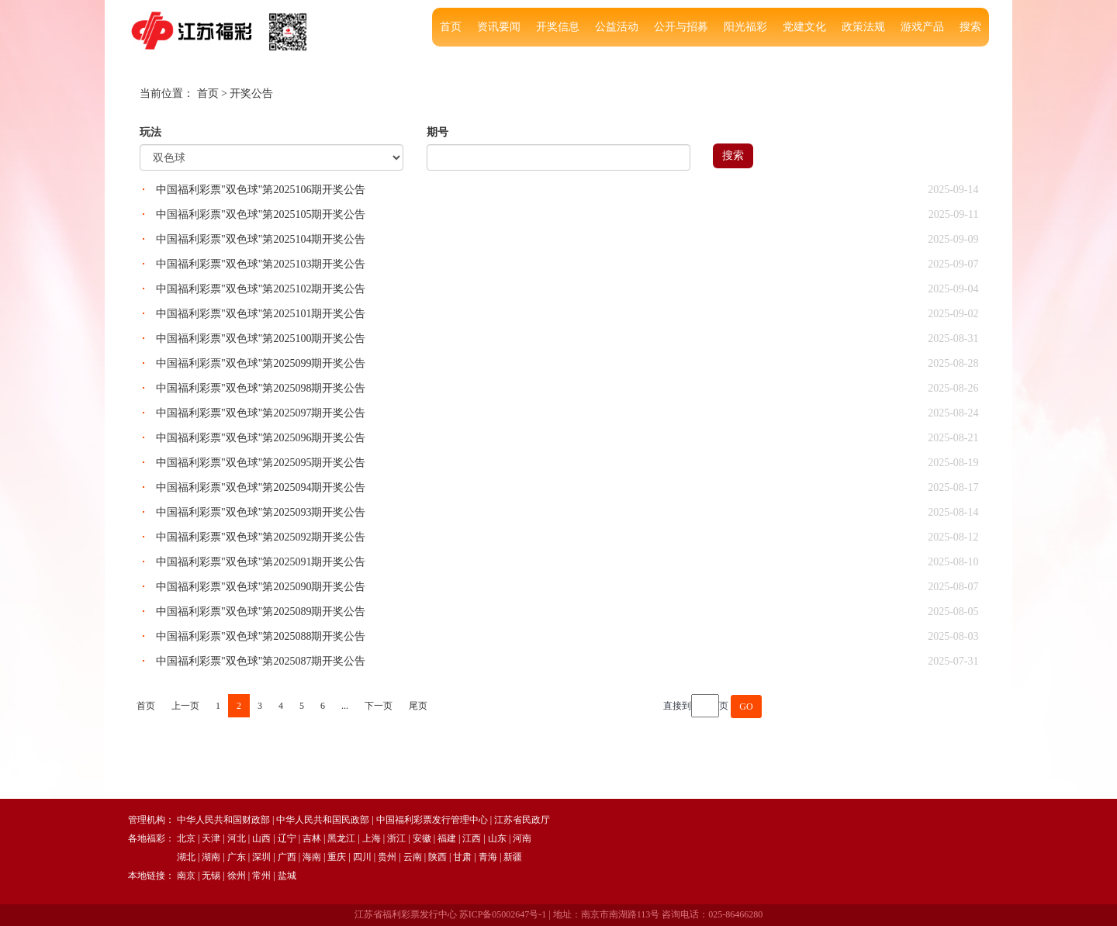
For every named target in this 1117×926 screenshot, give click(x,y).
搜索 (970, 27)
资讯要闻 (498, 27)
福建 (446, 838)
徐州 (236, 875)
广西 (287, 857)
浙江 (396, 838)
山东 (497, 838)
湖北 (186, 857)
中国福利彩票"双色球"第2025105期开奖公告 (260, 214)
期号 (437, 132)
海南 (312, 857)
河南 (522, 838)
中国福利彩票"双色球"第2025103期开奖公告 (260, 264)
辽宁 (287, 838)
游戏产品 (922, 27)
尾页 (418, 705)
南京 (186, 875)
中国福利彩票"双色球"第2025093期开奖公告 (260, 512)
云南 (412, 857)
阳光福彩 (745, 27)
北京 (186, 838)
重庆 (336, 857)
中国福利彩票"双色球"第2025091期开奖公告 (260, 562)
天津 (211, 838)
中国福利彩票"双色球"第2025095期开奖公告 (260, 462)
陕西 (437, 857)
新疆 (512, 857)
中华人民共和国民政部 (322, 819)
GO (745, 706)
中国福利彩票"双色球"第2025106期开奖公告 (260, 189)
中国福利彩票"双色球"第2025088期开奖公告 (260, 636)
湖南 (211, 857)
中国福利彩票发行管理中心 (432, 819)
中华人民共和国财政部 (223, 819)
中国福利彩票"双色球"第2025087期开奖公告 (260, 661)
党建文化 (804, 27)
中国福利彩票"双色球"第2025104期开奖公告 (260, 239)
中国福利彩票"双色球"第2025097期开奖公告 (260, 413)
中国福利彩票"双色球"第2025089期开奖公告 (260, 611)
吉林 (312, 838)
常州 (261, 875)
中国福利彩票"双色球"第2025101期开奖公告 (260, 314)
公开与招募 (681, 27)
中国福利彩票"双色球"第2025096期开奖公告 (260, 438)
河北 (236, 838)
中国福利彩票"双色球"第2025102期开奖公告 (260, 289)
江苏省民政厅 (522, 819)
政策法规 (863, 27)
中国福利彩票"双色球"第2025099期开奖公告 (260, 363)
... (344, 705)
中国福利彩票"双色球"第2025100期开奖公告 (260, 338)
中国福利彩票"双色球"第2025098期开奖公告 (260, 388)
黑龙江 (341, 838)
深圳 (261, 857)
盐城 (287, 875)
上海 (371, 838)
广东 (236, 857)
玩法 (150, 132)
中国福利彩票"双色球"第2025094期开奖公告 (260, 487)
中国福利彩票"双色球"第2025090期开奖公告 (260, 587)
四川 (362, 857)
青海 (488, 857)
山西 (261, 838)
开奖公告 (251, 93)
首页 (451, 27)
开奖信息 (557, 27)
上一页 (185, 705)
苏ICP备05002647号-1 (503, 914)
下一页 (379, 705)
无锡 (211, 875)
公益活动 (616, 27)
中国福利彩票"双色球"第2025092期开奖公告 (260, 537)
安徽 (422, 838)
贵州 (387, 857)
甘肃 (462, 857)
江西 (471, 838)
